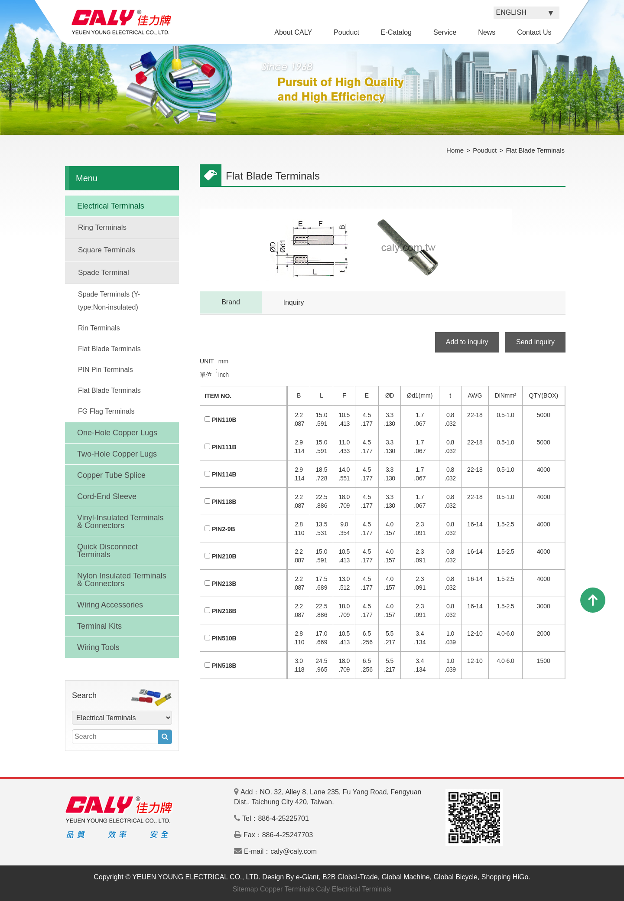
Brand (230, 302)
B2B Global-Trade (349, 877)
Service (444, 32)
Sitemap (245, 889)
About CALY (293, 32)
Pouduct (346, 32)
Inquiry (293, 302)
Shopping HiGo (505, 877)
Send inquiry (535, 342)
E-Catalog (396, 32)
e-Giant (307, 877)
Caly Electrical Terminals (353, 889)
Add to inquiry (467, 342)
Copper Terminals (287, 889)
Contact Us (534, 32)
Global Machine (405, 877)
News (486, 32)
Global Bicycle (456, 877)
